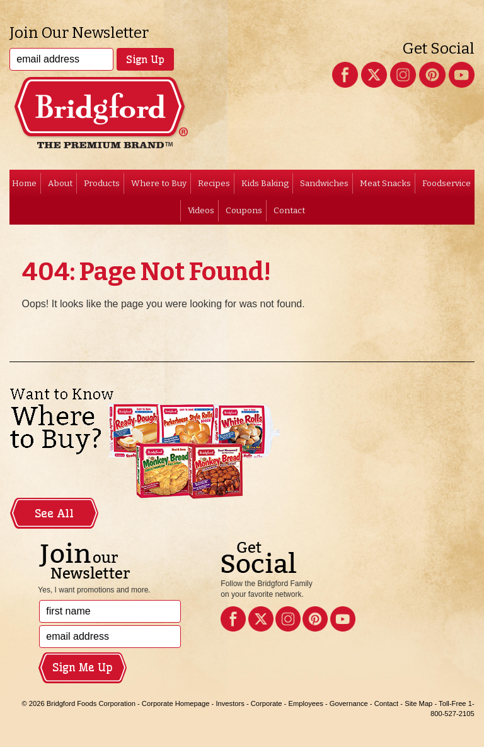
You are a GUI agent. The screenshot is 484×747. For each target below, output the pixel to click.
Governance (349, 703)
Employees (305, 703)
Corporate (266, 703)
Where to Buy (159, 183)
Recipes (214, 183)
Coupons (244, 210)
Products (102, 183)
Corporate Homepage (176, 703)
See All (54, 514)
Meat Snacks (385, 183)
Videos (201, 210)
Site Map (418, 703)
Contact (289, 210)
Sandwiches (324, 183)
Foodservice (446, 183)
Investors (230, 703)
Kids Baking (265, 183)
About (60, 183)
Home (24, 183)
